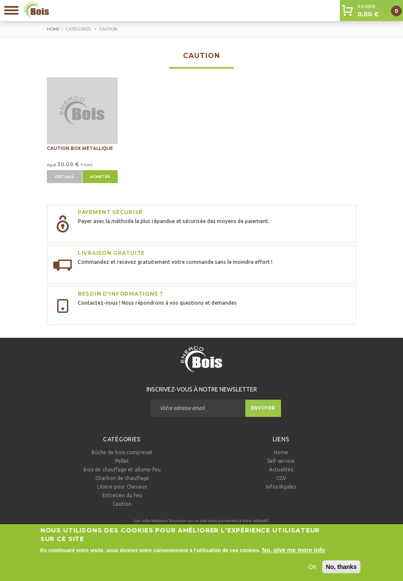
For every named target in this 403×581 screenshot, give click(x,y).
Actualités (281, 469)
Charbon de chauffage (122, 478)
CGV (281, 478)
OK (312, 570)
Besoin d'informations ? (120, 293)
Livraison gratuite (111, 253)
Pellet (122, 461)
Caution (122, 504)
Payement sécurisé (110, 212)
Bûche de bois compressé (122, 452)
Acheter (100, 176)
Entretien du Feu (122, 495)
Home (281, 452)
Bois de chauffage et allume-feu (122, 469)
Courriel (135, 407)
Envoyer (263, 408)
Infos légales (281, 486)
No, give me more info (293, 553)
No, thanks (341, 570)
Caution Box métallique (80, 148)
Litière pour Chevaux (122, 486)
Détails (64, 176)
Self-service (281, 461)
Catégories (78, 29)
